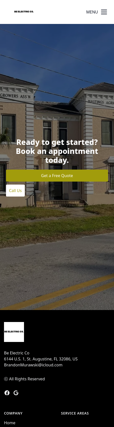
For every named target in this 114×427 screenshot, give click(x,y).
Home (10, 423)
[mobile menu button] (104, 12)
